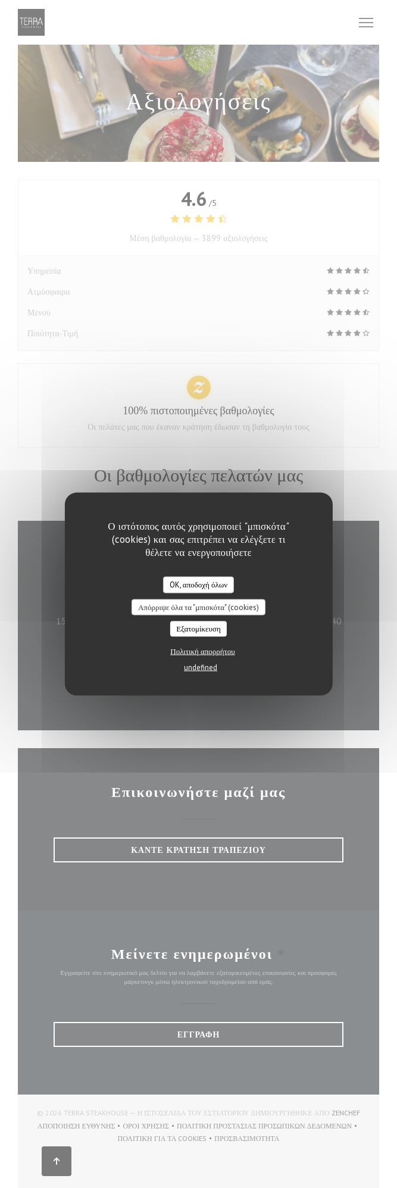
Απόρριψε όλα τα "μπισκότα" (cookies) (198, 607)
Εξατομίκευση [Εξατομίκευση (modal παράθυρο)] (198, 629)
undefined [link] (200, 667)
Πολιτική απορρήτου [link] (202, 651)
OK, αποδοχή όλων (198, 585)
